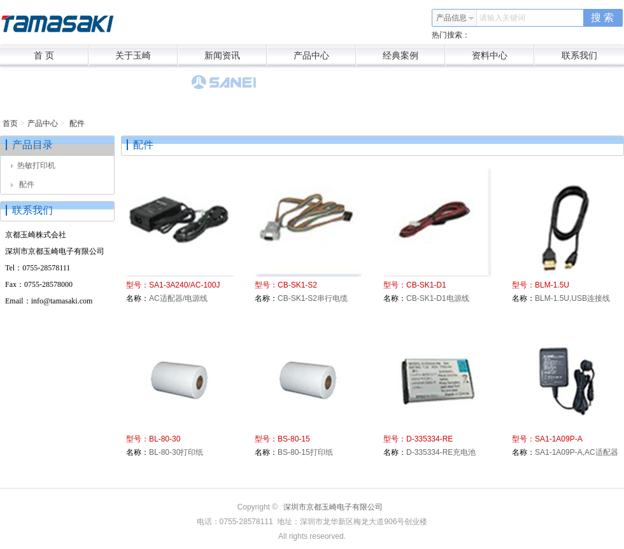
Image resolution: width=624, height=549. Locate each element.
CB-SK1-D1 (426, 285)
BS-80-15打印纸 (305, 452)
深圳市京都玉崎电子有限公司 (333, 507)
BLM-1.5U (552, 285)
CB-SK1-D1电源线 (437, 298)
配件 (76, 123)
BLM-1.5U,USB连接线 (572, 298)
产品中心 (325, 56)
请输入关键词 (502, 17)
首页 (10, 123)
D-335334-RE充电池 (441, 452)
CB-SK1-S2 (297, 285)
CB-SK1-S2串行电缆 (313, 298)
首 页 (61, 56)
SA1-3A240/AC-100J (184, 285)
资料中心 (503, 56)
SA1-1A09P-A (559, 438)
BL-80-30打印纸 (176, 452)
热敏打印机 (33, 165)
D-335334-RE (429, 438)
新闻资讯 (235, 56)
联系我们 (579, 55)
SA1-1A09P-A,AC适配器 (576, 452)
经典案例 (414, 56)
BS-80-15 (294, 438)
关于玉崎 (146, 56)
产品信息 (455, 17)
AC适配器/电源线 (178, 298)
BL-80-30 (164, 438)
